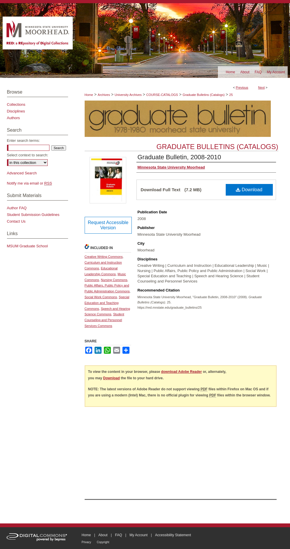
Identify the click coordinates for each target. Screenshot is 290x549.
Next (261, 87)
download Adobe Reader (181, 372)
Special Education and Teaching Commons (107, 302)
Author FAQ (17, 208)
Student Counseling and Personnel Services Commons (104, 320)
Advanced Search (22, 173)
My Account (138, 535)
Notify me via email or (29, 183)
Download (249, 189)
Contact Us (16, 221)
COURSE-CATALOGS (162, 94)
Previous (242, 87)
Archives (104, 94)
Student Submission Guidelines (33, 214)
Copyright (103, 542)
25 (231, 94)
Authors (13, 118)
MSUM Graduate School (27, 246)
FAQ (118, 535)
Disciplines (16, 111)
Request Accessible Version (108, 225)
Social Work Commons (101, 297)
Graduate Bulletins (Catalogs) (204, 94)
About (102, 535)
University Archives (128, 94)
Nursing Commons (114, 280)
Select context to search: (27, 155)
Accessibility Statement (173, 535)
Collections (16, 104)
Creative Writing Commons (104, 256)
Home (89, 94)
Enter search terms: (23, 140)
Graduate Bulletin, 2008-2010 (179, 157)
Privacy (86, 542)
